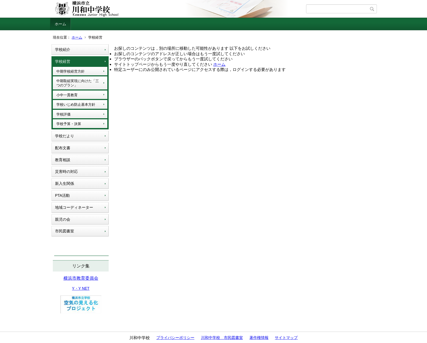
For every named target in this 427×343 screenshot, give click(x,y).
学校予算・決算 (68, 124)
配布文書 (62, 148)
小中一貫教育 (67, 95)
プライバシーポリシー (175, 337)
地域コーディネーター (74, 207)
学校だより (64, 136)
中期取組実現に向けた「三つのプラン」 (77, 83)
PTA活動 (62, 195)
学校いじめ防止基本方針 (75, 104)
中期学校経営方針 (70, 71)
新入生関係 (64, 183)
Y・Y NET (80, 288)
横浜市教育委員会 (80, 278)
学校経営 (62, 61)
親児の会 (62, 219)
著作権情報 (259, 337)
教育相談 (62, 160)
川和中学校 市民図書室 (222, 337)
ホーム (60, 24)
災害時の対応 (66, 171)
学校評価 (63, 114)
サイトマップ (286, 337)
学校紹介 (62, 49)
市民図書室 (64, 231)
